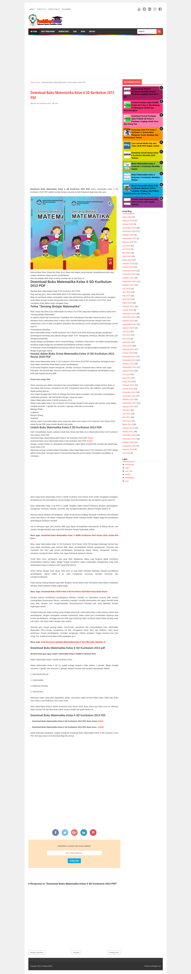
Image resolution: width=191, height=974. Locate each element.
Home (33, 31)
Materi (92, 31)
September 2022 (129, 367)
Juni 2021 (126, 414)
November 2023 (129, 317)
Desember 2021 (129, 392)
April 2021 (126, 421)
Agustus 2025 (128, 242)
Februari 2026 (128, 220)
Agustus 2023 (128, 328)
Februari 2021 (128, 428)
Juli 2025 (126, 246)
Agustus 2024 (128, 285)
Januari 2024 (127, 310)
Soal (75, 31)
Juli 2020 (126, 453)
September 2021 (129, 403)
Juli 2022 (126, 374)
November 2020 (129, 439)
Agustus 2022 (128, 371)
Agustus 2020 (128, 449)
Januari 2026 (127, 224)
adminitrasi (129, 464)
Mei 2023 (126, 339)
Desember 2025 (129, 228)
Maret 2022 (127, 381)
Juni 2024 (126, 292)
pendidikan (129, 478)
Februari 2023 (128, 349)
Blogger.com (156, 966)
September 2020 (129, 446)
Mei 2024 (126, 296)
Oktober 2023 (128, 321)
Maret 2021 (127, 424)
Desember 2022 (129, 356)
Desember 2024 (129, 271)
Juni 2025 (126, 249)
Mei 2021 (126, 417)
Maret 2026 (127, 217)
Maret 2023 (127, 346)
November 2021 (129, 396)
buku (56, 103)
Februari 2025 (128, 263)
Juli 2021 (126, 410)
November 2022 (129, 360)
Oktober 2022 (128, 364)
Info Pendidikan (48, 31)
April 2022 (126, 378)
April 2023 (126, 342)
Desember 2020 (129, 435)
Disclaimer (66, 9)
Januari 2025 (127, 267)
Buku (83, 31)
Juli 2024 (126, 289)
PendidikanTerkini (46, 966)
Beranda (76, 952)
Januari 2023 (127, 353)
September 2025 (129, 238)
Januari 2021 (127, 431)
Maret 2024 (127, 303)
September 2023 (129, 324)
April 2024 (126, 299)
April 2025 (126, 256)
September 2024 (129, 281)
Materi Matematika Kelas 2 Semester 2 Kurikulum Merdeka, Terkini (145, 177)
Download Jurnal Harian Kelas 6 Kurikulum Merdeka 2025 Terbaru (145, 155)
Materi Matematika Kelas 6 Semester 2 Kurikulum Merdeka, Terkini (145, 166)
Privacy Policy (54, 9)
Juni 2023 (126, 335)
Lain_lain (129, 471)
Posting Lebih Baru (37, 952)
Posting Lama (114, 952)
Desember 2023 (129, 314)
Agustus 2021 (128, 406)
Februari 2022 (128, 385)
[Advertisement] (95, 56)
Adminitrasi (64, 31)
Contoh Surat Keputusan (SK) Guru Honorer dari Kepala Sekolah (144, 202)
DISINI (100, 721)
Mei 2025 (126, 253)
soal (126, 481)
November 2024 (129, 274)
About (32, 9)
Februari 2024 (128, 306)
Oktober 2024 (128, 278)
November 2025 (129, 231)
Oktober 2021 (128, 399)
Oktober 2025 (128, 235)
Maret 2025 (127, 260)
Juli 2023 (126, 331)
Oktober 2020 (128, 442)
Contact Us (41, 9)
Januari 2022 (127, 389)
